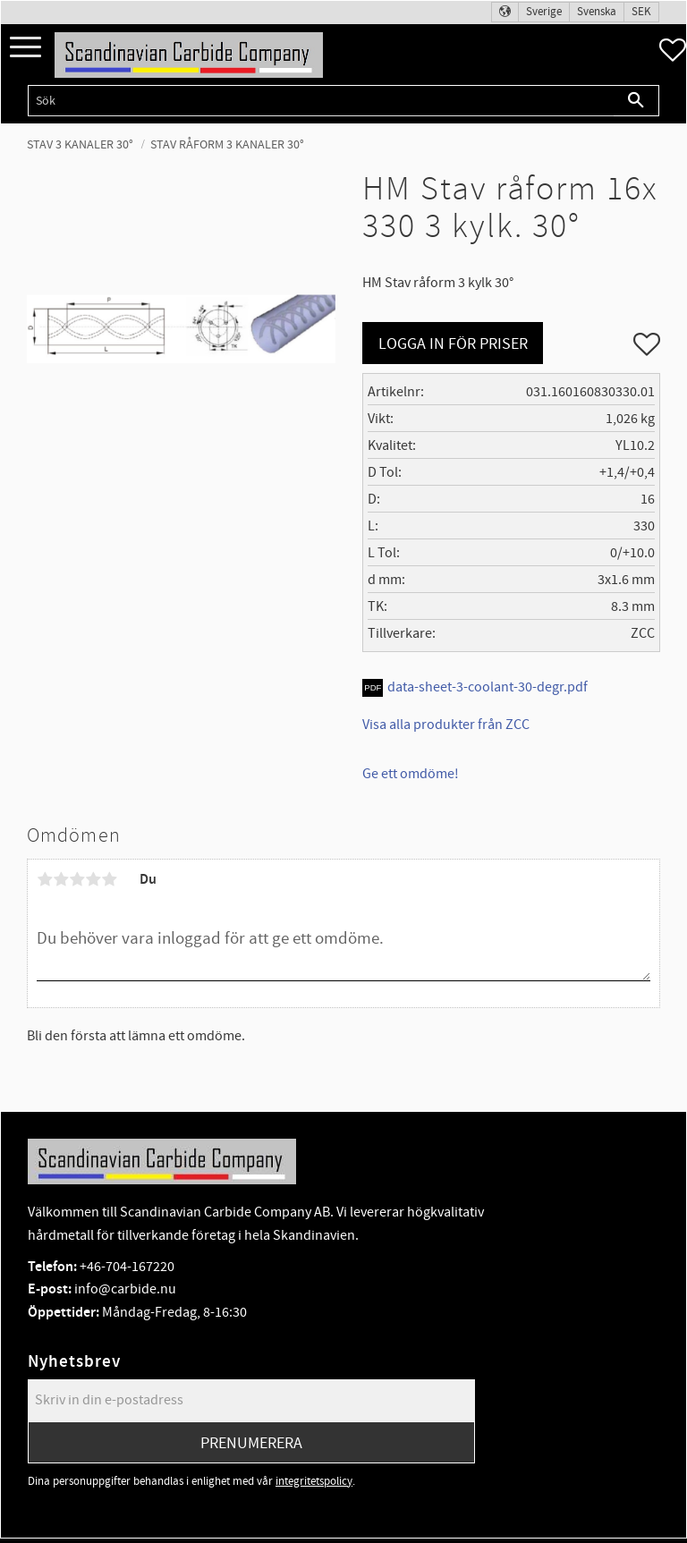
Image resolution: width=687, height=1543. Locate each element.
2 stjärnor (61, 879)
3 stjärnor (77, 879)
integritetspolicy (314, 1481)
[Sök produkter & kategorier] (321, 100)
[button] (25, 48)
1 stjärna (45, 879)
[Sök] (636, 100)
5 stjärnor (109, 879)
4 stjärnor (93, 879)
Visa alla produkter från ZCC (446, 724)
